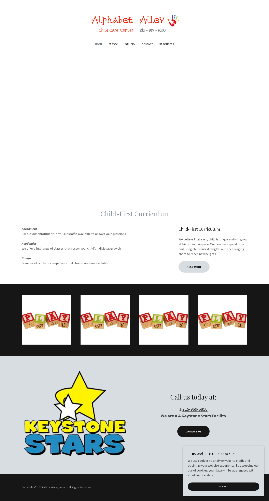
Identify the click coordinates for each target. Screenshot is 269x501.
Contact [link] (147, 44)
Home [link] (98, 44)
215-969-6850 (195, 409)
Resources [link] (166, 44)
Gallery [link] (130, 44)
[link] (134, 24)
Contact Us (193, 431)
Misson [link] (113, 44)
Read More (194, 267)
